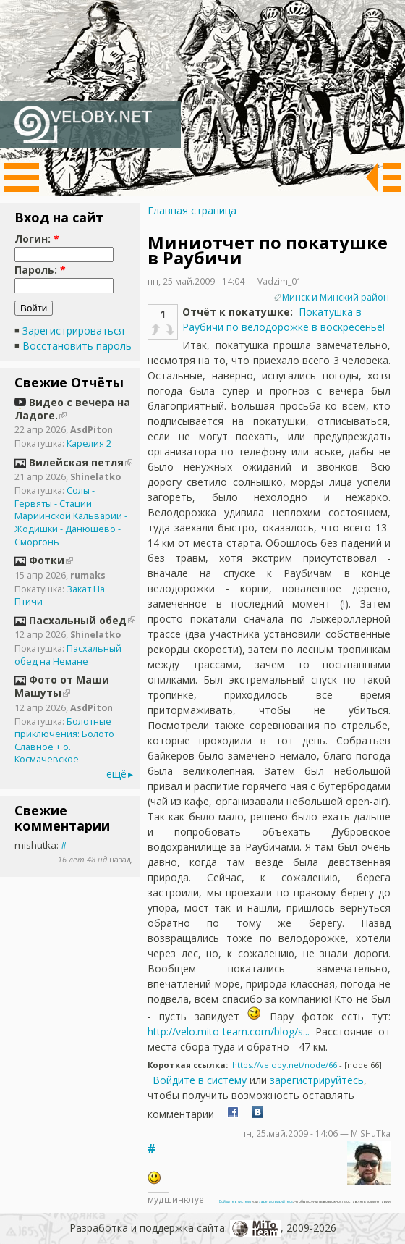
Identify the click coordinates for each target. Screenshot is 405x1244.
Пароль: (40, 270)
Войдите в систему (200, 1080)
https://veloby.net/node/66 (284, 1064)
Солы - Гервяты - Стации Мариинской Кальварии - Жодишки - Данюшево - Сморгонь (70, 516)
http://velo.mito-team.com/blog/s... (229, 1031)
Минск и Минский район (335, 297)
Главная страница (192, 210)
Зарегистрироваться (73, 330)
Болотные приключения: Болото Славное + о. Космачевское (64, 740)
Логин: (36, 238)
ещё (116, 774)
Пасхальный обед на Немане (68, 655)
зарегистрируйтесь (317, 1080)
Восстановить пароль (77, 346)
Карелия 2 (89, 443)
